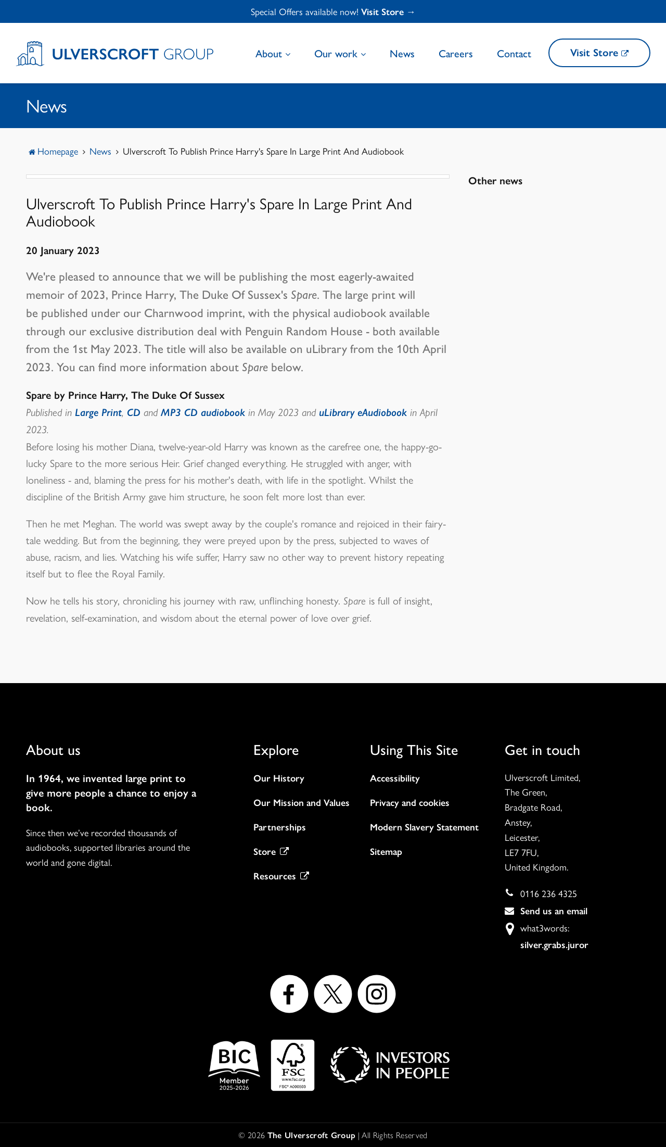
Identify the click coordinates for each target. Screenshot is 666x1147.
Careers (456, 52)
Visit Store (599, 52)
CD (133, 412)
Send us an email (553, 911)
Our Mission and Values (301, 803)
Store (271, 852)
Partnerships (279, 827)
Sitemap (386, 852)
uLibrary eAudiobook (363, 412)
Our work (340, 52)
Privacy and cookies (410, 803)
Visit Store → (388, 12)
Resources (281, 876)
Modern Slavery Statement (424, 827)
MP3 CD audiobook (204, 412)
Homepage (57, 150)
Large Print (98, 412)
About (272, 52)
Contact (514, 52)
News (402, 52)
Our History (278, 778)
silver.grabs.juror (554, 945)
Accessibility (395, 778)
